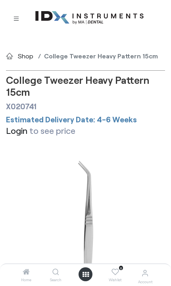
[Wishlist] (115, 272)
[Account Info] (145, 272)
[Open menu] (86, 274)
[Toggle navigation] (16, 18)
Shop (25, 56)
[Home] (26, 272)
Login (16, 130)
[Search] (56, 272)
